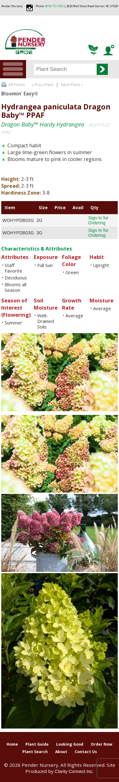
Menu (13, 69)
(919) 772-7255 (54, 6)
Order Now (101, 744)
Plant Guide (37, 744)
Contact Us (86, 751)
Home (12, 744)
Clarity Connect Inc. (74, 771)
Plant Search (35, 751)
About (61, 751)
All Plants (16, 84)
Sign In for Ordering (98, 220)
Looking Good (69, 744)
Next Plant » (72, 84)
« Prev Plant (42, 84)
